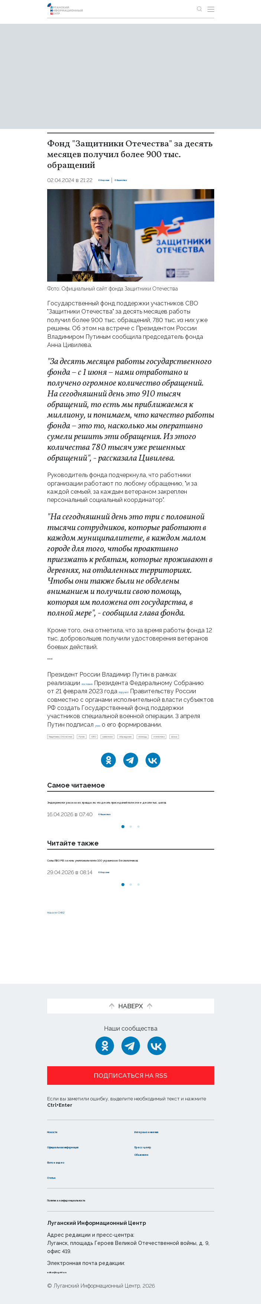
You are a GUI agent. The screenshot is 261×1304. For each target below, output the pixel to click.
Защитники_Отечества (79, 747)
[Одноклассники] (108, 785)
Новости (60, 1123)
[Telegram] (130, 785)
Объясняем (152, 1153)
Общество (141, 180)
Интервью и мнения (165, 1123)
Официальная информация (68, 1142)
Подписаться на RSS (130, 1068)
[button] (122, 860)
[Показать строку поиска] (199, 8)
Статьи (58, 1176)
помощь (100, 760)
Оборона (110, 180)
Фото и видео (68, 1161)
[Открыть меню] (210, 8)
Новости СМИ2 (69, 953)
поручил (89, 699)
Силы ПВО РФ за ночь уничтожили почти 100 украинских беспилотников (117, 897)
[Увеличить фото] (130, 234)
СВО (148, 747)
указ (82, 732)
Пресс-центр (155, 1138)
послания (95, 683)
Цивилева (176, 747)
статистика (133, 760)
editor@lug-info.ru (72, 1271)
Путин (124, 747)
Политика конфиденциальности (97, 1199)
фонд (164, 760)
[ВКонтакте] (153, 785)
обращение (65, 760)
